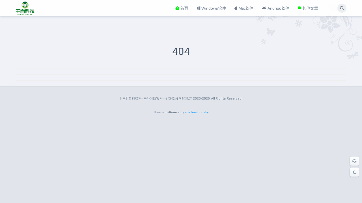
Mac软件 (243, 8)
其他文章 (308, 8)
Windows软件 (211, 8)
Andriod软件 (275, 8)
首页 (182, 8)
